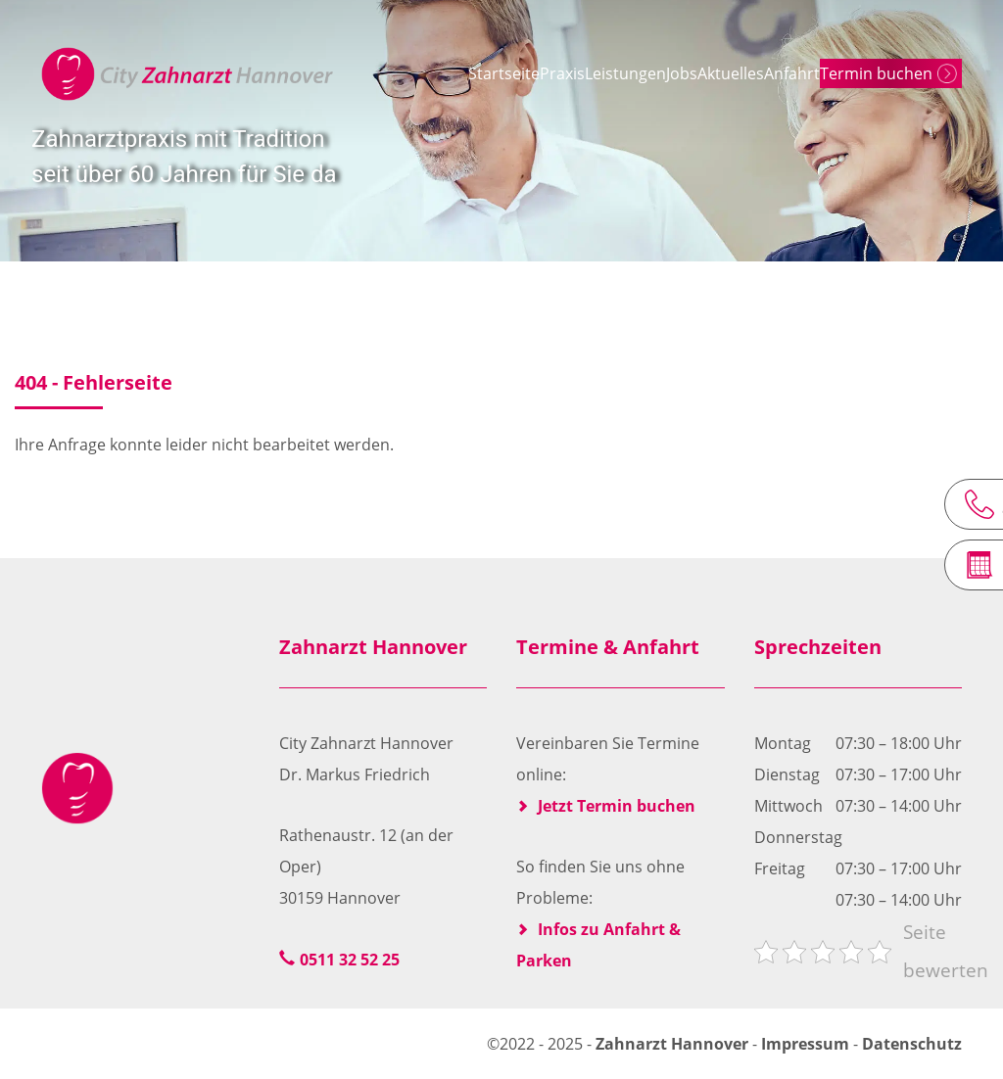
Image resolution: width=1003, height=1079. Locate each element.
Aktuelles (720, 73)
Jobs (643, 73)
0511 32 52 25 (350, 959)
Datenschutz (912, 1044)
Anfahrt (808, 73)
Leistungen (559, 73)
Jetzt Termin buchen (616, 806)
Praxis (469, 73)
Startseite (383, 73)
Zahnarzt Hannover (674, 1044)
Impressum (805, 1044)
